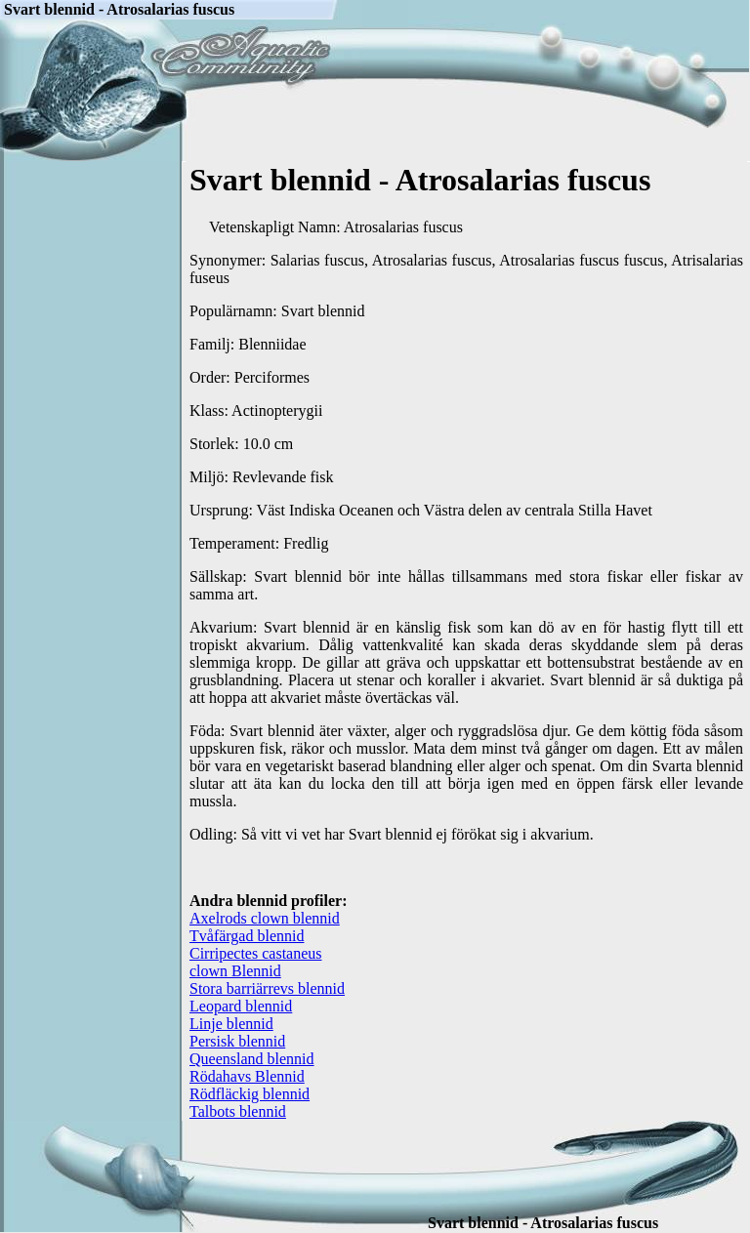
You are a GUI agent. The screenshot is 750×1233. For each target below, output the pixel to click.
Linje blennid (231, 1023)
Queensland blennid (251, 1058)
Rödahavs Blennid (247, 1076)
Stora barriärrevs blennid (267, 988)
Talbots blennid (237, 1111)
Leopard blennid (240, 1006)
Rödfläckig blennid (249, 1094)
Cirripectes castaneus (255, 953)
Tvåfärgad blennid (246, 935)
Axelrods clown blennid (264, 918)
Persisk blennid (237, 1041)
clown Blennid (235, 971)
